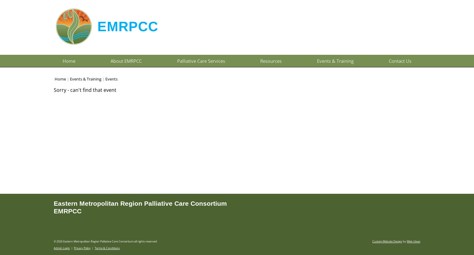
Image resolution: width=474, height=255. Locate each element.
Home (69, 61)
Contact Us (400, 61)
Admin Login (62, 248)
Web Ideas (413, 241)
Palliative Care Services (201, 61)
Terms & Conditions (107, 248)
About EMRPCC (126, 61)
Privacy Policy (82, 248)
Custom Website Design (387, 241)
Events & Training (335, 61)
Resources (271, 61)
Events (111, 79)
